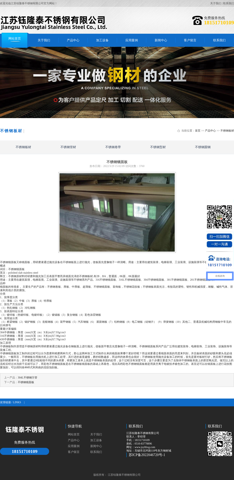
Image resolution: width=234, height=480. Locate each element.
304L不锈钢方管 (27, 377)
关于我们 (215, 3)
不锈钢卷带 (113, 147)
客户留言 (74, 451)
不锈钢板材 (227, 130)
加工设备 (96, 440)
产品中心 (210, 130)
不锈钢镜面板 (26, 382)
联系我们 (228, 3)
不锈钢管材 (68, 147)
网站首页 (74, 434)
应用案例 (74, 446)
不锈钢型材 (158, 147)
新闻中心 (96, 446)
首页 (197, 130)
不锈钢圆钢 (203, 147)
